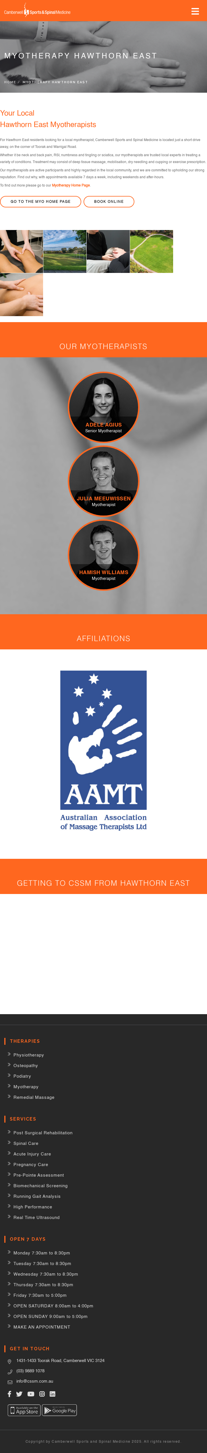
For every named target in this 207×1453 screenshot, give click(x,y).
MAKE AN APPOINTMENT (41, 1327)
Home (10, 82)
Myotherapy (26, 1086)
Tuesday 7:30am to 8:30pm (42, 1263)
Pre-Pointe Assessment (38, 1175)
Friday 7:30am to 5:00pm (40, 1295)
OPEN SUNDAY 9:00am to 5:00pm (50, 1316)
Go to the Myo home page (41, 201)
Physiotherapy (28, 1054)
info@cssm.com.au (34, 1381)
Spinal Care (25, 1143)
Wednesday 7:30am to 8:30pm (45, 1274)
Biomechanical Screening (40, 1185)
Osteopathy (25, 1065)
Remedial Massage (34, 1097)
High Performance (32, 1206)
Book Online (109, 201)
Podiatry (22, 1076)
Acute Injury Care (32, 1153)
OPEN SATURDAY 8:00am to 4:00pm (53, 1305)
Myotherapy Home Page (71, 185)
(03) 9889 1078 (30, 1370)
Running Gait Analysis (37, 1196)
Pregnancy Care (30, 1164)
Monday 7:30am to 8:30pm (41, 1252)
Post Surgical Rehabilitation (43, 1132)
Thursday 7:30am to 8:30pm (43, 1284)
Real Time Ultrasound (36, 1217)
